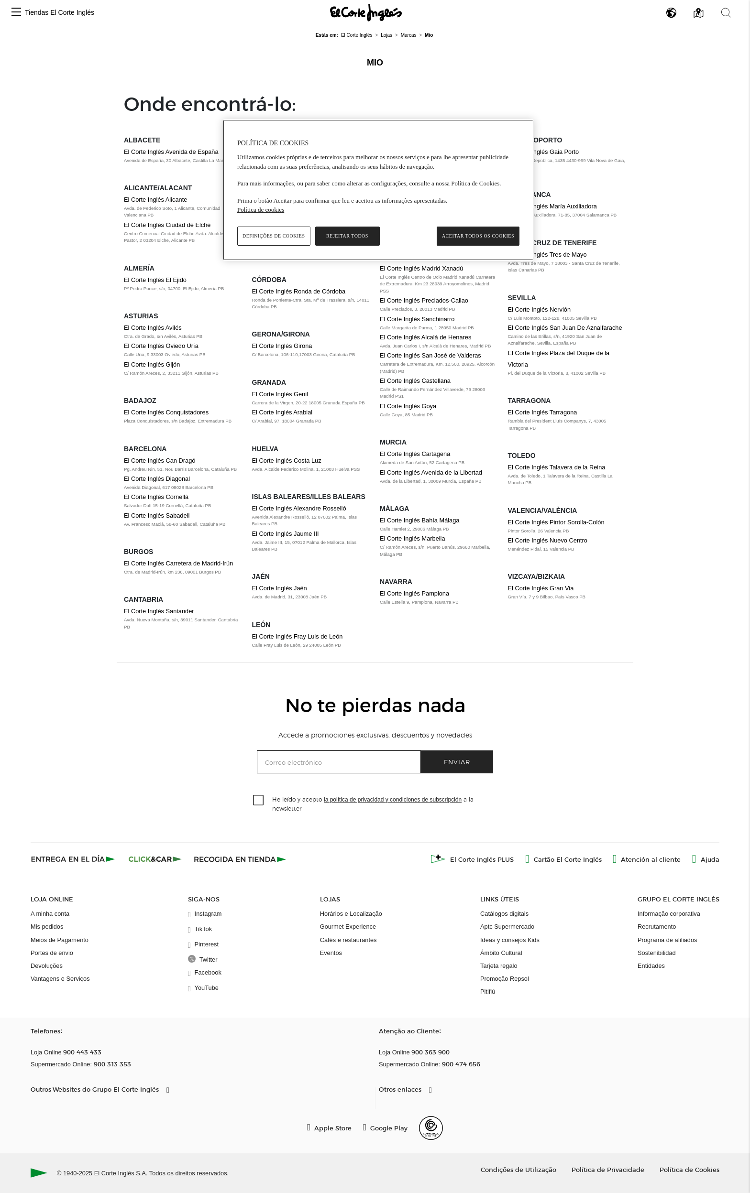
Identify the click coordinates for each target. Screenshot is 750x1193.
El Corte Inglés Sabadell (156, 515)
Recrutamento (657, 926)
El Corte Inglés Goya (408, 406)
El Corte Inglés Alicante (155, 199)
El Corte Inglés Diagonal (157, 478)
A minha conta (50, 913)
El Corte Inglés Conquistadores (166, 412)
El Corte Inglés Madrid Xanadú (421, 268)
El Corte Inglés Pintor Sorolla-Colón (556, 522)
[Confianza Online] (431, 1128)
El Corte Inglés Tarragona (542, 412)
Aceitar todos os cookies (478, 236)
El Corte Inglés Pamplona (414, 593)
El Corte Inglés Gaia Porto (543, 151)
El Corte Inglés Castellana (415, 380)
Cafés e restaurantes (348, 940)
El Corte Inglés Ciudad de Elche (167, 224)
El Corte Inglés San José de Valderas (430, 355)
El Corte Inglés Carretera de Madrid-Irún (178, 563)
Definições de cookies (274, 236)
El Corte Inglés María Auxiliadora (552, 206)
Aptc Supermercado (507, 926)
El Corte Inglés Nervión (539, 309)
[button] (16, 13)
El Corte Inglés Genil (280, 394)
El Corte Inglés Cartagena (415, 453)
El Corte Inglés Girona (282, 345)
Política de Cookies (689, 1169)
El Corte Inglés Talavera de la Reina (557, 467)
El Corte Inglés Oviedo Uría (161, 345)
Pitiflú (487, 991)
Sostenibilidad (657, 952)
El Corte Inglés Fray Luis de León (297, 636)
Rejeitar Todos (347, 236)
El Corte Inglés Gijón (152, 364)
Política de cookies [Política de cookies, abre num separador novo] (260, 209)
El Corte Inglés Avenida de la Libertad (431, 472)
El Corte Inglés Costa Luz (286, 460)
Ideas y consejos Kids (510, 940)
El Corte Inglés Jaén (279, 588)
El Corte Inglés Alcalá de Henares (425, 337)
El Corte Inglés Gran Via (541, 588)
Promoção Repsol (504, 978)
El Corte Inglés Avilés (153, 327)
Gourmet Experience (348, 926)
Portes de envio (52, 952)
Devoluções (47, 965)
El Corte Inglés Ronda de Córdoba (299, 291)
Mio (375, 62)
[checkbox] (259, 800)
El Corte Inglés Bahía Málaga (419, 520)
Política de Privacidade (608, 1169)
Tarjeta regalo (499, 965)
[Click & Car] (155, 859)
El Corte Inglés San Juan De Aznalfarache (565, 327)
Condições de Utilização (518, 1169)
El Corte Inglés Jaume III (285, 533)
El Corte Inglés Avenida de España (171, 151)
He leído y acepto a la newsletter (373, 803)
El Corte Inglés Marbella (412, 538)
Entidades (651, 965)
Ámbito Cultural (501, 952)
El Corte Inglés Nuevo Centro (547, 540)
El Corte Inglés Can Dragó (159, 460)
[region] (378, 189)
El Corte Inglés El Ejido (155, 279)
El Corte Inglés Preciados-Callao (424, 300)
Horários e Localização (351, 913)
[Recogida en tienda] (240, 859)
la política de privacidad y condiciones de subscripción (393, 799)
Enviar (457, 761)
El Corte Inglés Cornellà (156, 496)
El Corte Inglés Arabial (282, 412)
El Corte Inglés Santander (159, 611)
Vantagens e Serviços (60, 978)
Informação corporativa (669, 913)
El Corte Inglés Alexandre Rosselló (299, 508)
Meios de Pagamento (59, 940)
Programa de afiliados (667, 940)
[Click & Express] (74, 859)
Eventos (331, 952)
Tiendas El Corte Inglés (59, 12)
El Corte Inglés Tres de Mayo (547, 254)
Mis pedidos (47, 926)
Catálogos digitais (504, 913)
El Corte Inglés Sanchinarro (417, 319)
